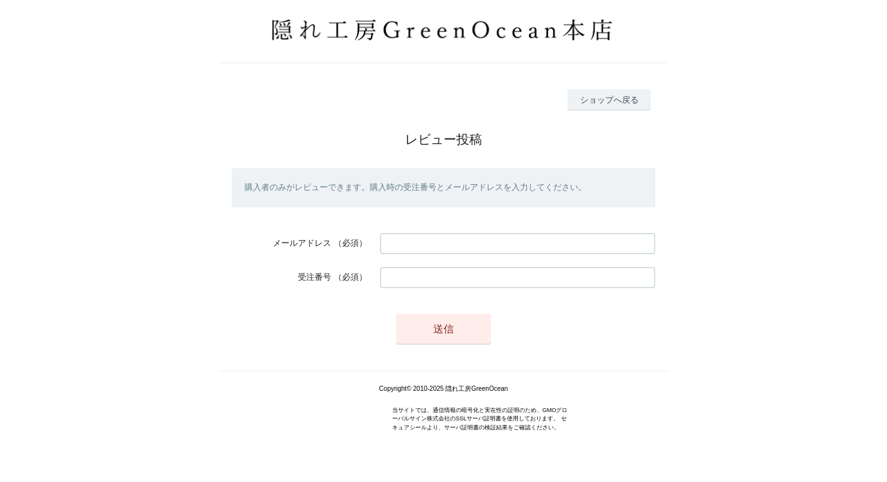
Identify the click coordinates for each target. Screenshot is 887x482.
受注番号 (314, 277)
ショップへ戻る (609, 100)
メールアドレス (302, 243)
